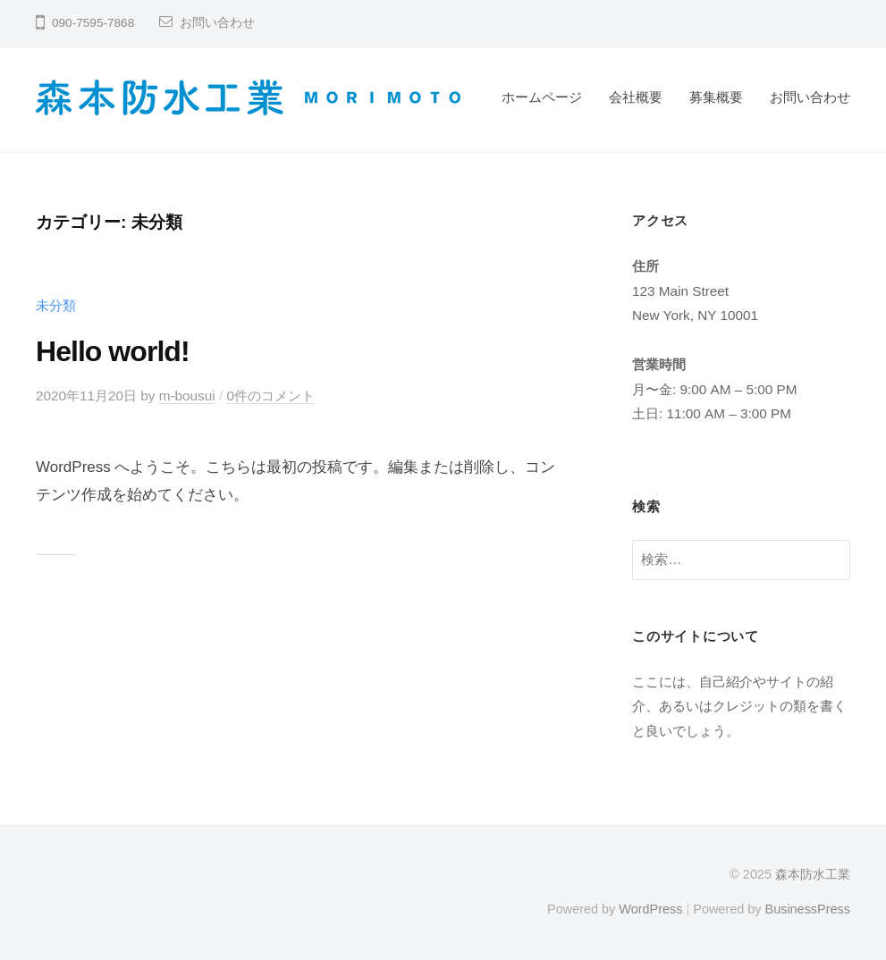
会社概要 (635, 97)
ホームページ (542, 97)
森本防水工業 (812, 874)
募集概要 (716, 97)
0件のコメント (270, 395)
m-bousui (187, 395)
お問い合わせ (217, 22)
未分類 (56, 305)
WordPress (650, 909)
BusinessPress (808, 909)
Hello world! (113, 351)
